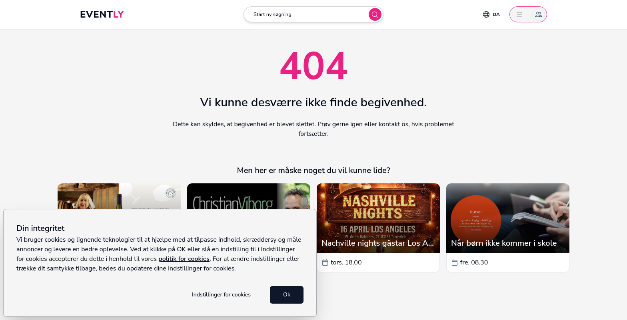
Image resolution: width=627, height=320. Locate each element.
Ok (286, 294)
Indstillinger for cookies (221, 294)
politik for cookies (184, 258)
